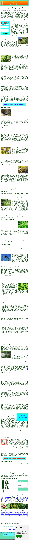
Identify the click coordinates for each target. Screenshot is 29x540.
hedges (17, 265)
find (3, 463)
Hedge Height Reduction (9, 517)
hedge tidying (25, 440)
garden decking (24, 499)
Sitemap (1, 532)
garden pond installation (22, 500)
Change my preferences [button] (19, 537)
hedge (17, 27)
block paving (7, 497)
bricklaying (3, 496)
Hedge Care (17, 512)
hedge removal (21, 430)
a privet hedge (8, 318)
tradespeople (20, 501)
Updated (9, 532)
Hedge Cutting (7, 516)
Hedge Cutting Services (9, 513)
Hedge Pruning (25, 514)
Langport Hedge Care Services (9, 478)
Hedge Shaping (5, 512)
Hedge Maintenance (18, 513)
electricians (7, 501)
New (7, 532)
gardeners (17, 96)
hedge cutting (10, 443)
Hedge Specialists (24, 517)
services (2, 100)
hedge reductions (11, 448)
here (13, 476)
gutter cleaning (8, 500)
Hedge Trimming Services (9, 514)
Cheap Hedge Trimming (18, 514)
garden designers (14, 496)
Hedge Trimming (13, 516)
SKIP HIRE (12, 499)
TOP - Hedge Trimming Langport (6, 525)
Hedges (13, 55)
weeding (15, 498)
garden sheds (18, 497)
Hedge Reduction (22, 512)
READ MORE (26, 369)
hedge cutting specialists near (7, 424)
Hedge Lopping (11, 512)
